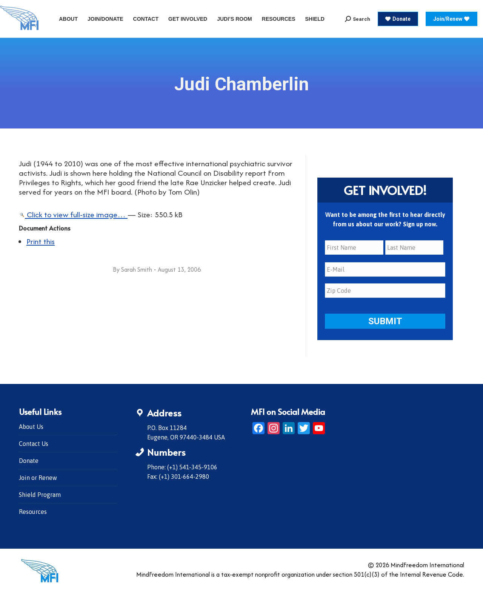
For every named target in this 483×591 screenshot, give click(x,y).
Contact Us (33, 443)
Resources (33, 511)
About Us (31, 426)
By (132, 269)
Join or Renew (38, 477)
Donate (28, 460)
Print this (40, 241)
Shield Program (40, 494)
